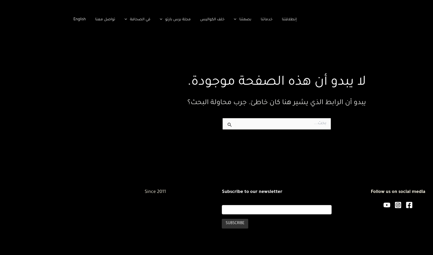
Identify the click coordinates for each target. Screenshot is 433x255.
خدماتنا (206, 20)
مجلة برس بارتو (115, 19)
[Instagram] (337, 205)
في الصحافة (77, 19)
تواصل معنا (45, 20)
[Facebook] (349, 205)
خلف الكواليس (152, 20)
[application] (176, 19)
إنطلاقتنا (228, 20)
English (19, 20)
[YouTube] (326, 205)
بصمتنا (182, 19)
